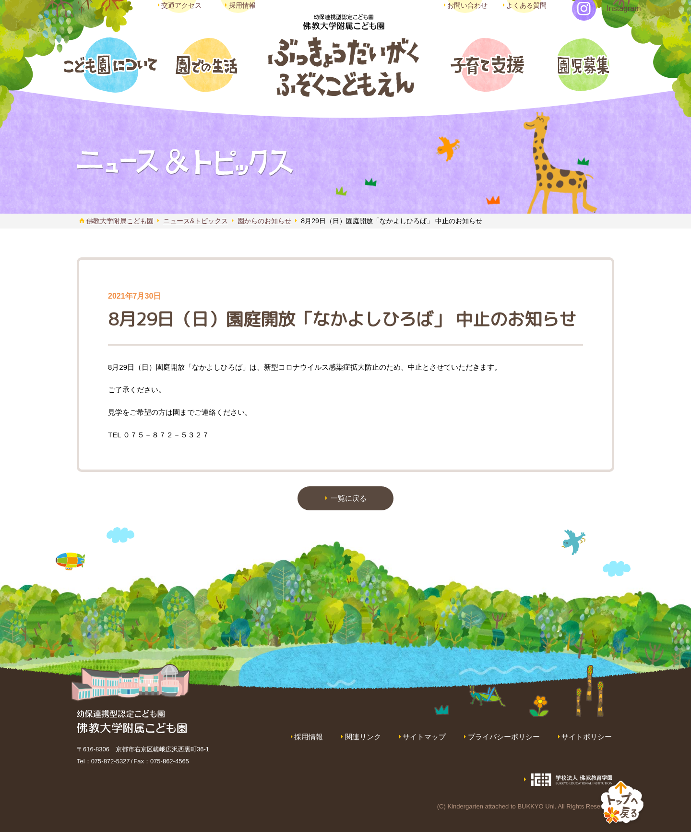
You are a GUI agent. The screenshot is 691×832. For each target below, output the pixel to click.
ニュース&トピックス (195, 221)
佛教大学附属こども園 (120, 221)
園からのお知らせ (264, 221)
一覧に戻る (349, 498)
